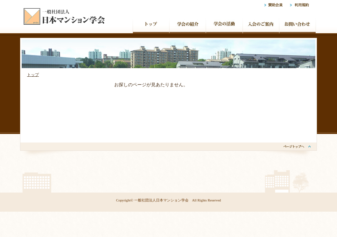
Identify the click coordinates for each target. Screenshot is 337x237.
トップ (33, 75)
